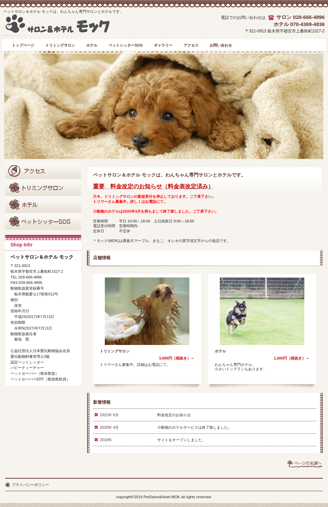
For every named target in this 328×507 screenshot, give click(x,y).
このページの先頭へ (305, 464)
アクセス (43, 170)
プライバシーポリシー (30, 485)
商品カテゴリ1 (43, 187)
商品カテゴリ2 (43, 204)
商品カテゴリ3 (43, 221)
